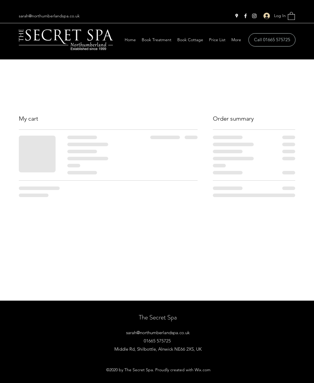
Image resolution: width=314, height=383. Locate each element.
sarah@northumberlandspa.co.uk (49, 16)
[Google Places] (237, 16)
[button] (291, 15)
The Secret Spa (158, 317)
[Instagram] (254, 16)
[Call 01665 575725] (271, 39)
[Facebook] (245, 16)
